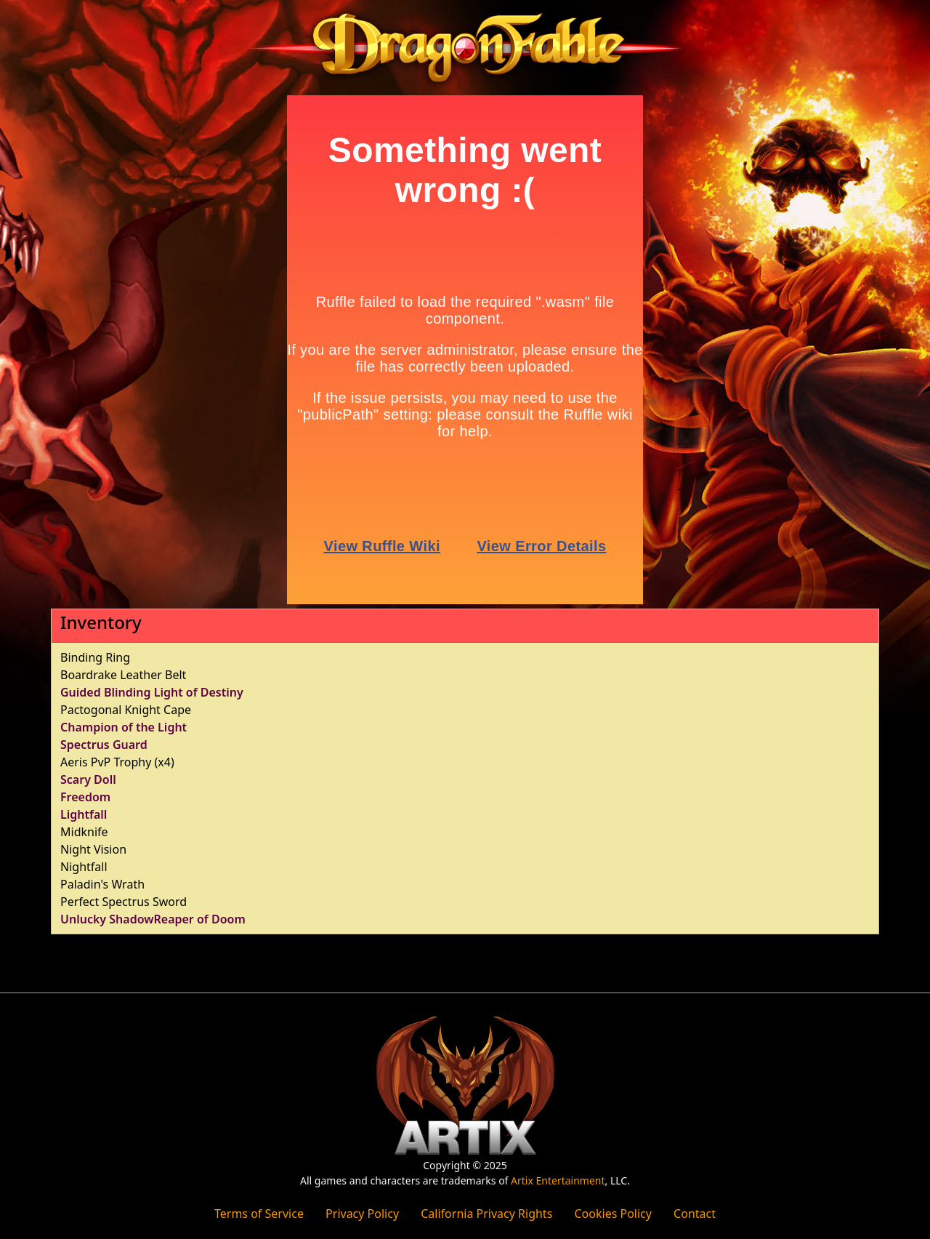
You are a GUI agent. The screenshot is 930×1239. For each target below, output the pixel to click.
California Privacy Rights (486, 1214)
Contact (695, 1214)
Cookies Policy (612, 1214)
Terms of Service (259, 1214)
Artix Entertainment (557, 1180)
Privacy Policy (362, 1214)
